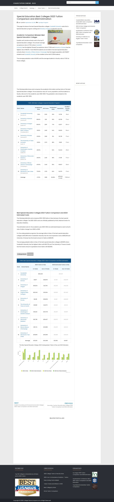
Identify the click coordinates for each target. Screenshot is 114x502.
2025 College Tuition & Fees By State (54, 473)
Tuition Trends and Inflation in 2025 (53, 484)
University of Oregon (26, 123)
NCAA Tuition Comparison (51, 491)
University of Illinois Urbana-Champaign (36, 52)
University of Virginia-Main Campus (24, 292)
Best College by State (50, 487)
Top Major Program (44, 22)
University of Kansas (45, 29)
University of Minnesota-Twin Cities (25, 334)
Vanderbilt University (56, 26)
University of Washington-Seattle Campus (26, 149)
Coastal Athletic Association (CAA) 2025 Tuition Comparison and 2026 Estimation (84, 21)
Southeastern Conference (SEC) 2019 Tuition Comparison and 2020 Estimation (82, 480)
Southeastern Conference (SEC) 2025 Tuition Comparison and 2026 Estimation (84, 32)
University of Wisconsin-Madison (24, 319)
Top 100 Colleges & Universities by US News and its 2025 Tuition (26, 475)
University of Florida (26, 135)
